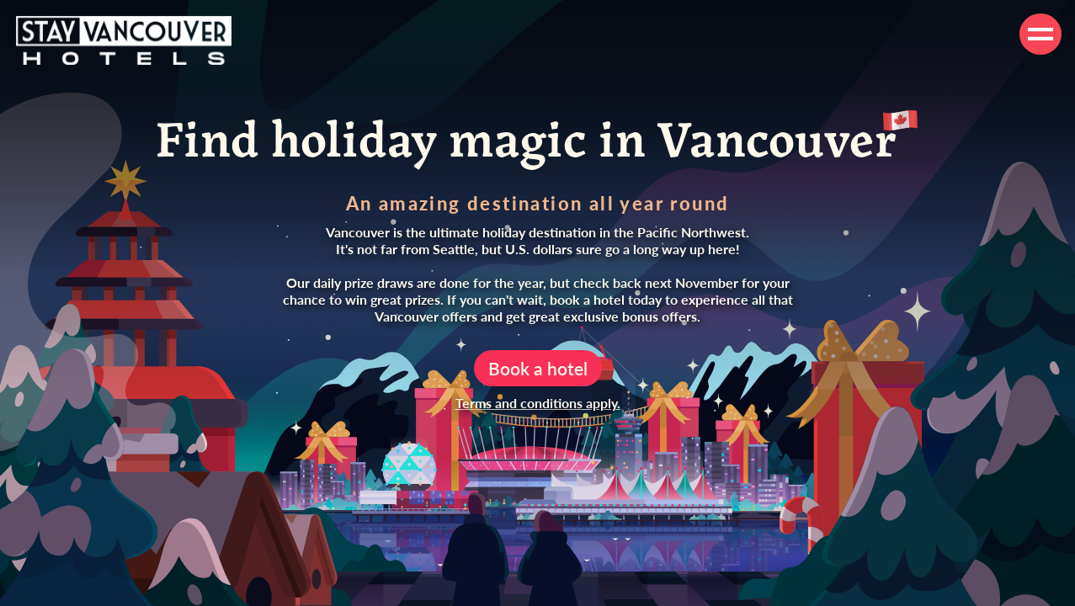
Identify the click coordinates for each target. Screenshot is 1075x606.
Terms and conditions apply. (537, 402)
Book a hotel (538, 368)
